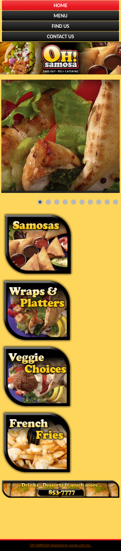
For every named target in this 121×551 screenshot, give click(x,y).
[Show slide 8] (98, 202)
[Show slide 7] (90, 202)
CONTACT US (60, 36)
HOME (60, 5)
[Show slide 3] (56, 202)
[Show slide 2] (48, 202)
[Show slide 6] (82, 202)
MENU (60, 16)
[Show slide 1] (40, 202)
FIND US (60, 26)
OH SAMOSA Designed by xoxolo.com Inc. (60, 545)
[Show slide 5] (73, 202)
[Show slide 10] (115, 202)
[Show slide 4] (65, 202)
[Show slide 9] (107, 202)
